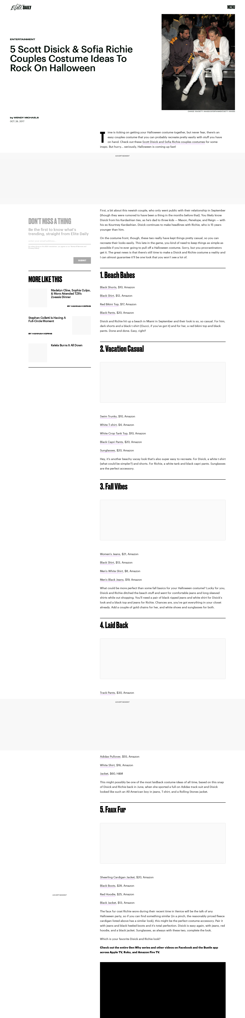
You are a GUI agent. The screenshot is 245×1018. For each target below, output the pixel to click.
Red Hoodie (107, 894)
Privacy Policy (33, 250)
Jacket (104, 773)
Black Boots (107, 885)
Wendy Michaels (26, 117)
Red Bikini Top (109, 304)
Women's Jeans (110, 554)
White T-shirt (108, 424)
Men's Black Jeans (112, 579)
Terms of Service (77, 248)
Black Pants (107, 312)
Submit (82, 262)
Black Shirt (107, 295)
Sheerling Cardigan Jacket (117, 877)
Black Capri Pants (111, 442)
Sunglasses (107, 450)
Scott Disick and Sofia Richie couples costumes (173, 141)
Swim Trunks (108, 416)
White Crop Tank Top (114, 433)
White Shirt (107, 765)
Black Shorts (108, 287)
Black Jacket (108, 902)
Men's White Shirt (111, 571)
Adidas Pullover (110, 756)
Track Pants (107, 692)
